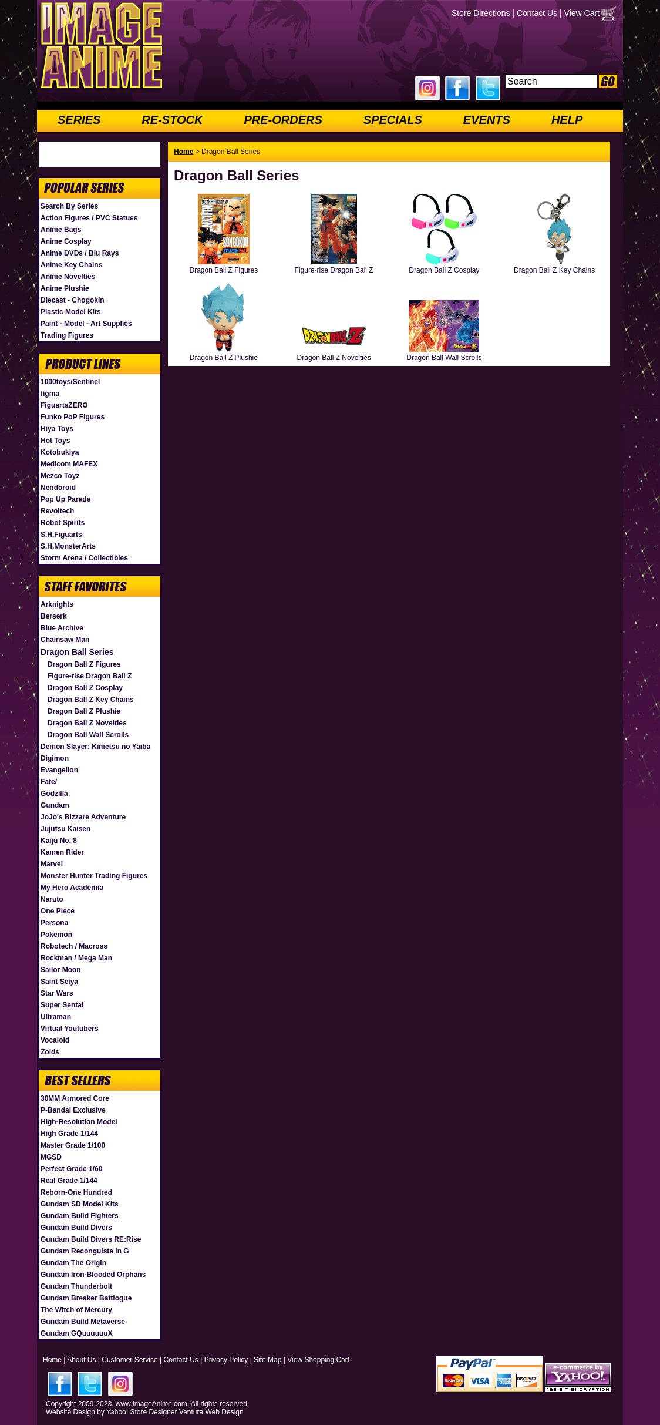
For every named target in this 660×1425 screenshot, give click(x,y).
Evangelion (59, 770)
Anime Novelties (68, 277)
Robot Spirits (63, 523)
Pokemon (56, 934)
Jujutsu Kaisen (65, 829)
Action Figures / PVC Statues (89, 218)
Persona (54, 923)
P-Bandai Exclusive (73, 1110)
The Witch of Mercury (76, 1310)
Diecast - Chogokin (73, 300)
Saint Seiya (59, 981)
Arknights (57, 604)
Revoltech (57, 511)
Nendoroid (58, 487)
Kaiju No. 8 (59, 840)
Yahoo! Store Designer (141, 1412)
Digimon (55, 758)
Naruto (52, 899)
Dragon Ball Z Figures (84, 664)
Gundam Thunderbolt (76, 1286)
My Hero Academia (72, 887)
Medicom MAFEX (69, 464)
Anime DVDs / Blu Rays (80, 253)
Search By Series (69, 206)
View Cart (582, 13)
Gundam (55, 805)
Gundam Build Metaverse (83, 1322)
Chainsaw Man (65, 640)
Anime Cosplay (66, 241)
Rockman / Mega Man (76, 958)
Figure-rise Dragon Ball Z (90, 676)
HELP (566, 119)
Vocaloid (55, 1040)
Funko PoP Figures (73, 417)
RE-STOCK (172, 119)
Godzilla (54, 793)
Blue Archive (62, 628)
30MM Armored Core (75, 1098)
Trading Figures (67, 335)
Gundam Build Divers (76, 1228)
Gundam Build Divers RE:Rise (91, 1239)
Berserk (54, 616)
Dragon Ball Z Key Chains (91, 699)
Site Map (267, 1360)
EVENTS (486, 119)
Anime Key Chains (71, 265)
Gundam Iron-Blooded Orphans (93, 1275)
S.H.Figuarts (61, 534)
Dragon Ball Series (77, 652)
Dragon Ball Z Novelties (87, 723)
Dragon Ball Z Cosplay (85, 688)
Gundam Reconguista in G (85, 1251)
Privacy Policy (226, 1360)
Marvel (52, 864)
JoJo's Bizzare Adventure (83, 817)
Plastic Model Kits (71, 312)
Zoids (50, 1052)
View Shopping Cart (318, 1360)
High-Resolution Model (79, 1122)
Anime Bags (61, 230)
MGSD (51, 1157)
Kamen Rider (62, 852)
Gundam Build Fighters (80, 1216)
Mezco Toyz (60, 476)
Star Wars (57, 993)
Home (183, 151)
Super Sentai (62, 1005)
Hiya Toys (57, 429)
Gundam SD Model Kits (80, 1204)
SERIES (79, 119)
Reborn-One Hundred (76, 1192)
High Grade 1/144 (69, 1134)
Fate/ (49, 782)
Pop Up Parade (65, 499)
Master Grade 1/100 (73, 1145)
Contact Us (537, 13)
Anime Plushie (65, 288)
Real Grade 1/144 (69, 1181)
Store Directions (481, 13)
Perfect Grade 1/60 (71, 1169)
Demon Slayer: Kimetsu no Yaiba (95, 746)
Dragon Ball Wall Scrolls (88, 735)
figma (50, 393)
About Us (81, 1360)
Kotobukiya (60, 452)
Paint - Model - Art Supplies (86, 324)
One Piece (58, 911)
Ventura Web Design (211, 1412)
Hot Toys (55, 440)
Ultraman (56, 1017)
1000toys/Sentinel (70, 382)
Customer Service (129, 1360)
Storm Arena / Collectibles (84, 558)
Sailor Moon (61, 970)
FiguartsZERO (64, 405)
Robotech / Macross (74, 946)
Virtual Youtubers (70, 1028)
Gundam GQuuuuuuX (77, 1333)
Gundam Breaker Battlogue (86, 1298)
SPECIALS (392, 119)
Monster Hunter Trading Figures (94, 876)
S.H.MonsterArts (68, 546)
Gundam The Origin (73, 1263)
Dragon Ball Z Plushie (84, 711)
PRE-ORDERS (283, 119)
